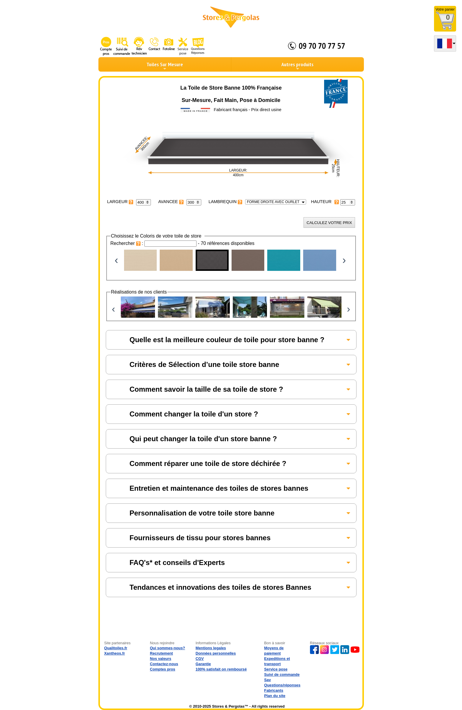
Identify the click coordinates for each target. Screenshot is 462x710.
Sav (267, 680)
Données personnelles (216, 653)
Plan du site (275, 695)
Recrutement (161, 653)
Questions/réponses (282, 685)
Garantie (203, 664)
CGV (200, 658)
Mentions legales (211, 648)
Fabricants (273, 690)
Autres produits (297, 66)
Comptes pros (162, 669)
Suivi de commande (282, 674)
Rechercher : (127, 243)
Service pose (276, 669)
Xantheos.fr (114, 653)
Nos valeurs (160, 658)
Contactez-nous (164, 664)
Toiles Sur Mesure (164, 66)
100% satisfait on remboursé (221, 669)
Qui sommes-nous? (167, 648)
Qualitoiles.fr (115, 648)
